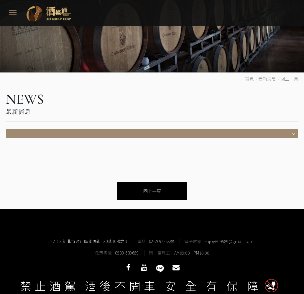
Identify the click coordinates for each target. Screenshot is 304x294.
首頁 (249, 78)
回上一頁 (289, 78)
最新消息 (267, 78)
